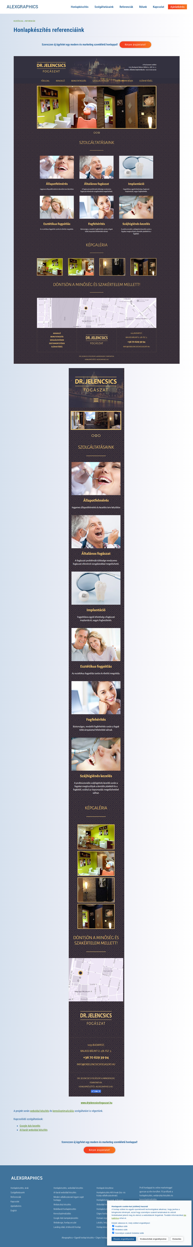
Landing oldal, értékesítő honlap (67, 1227)
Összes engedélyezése (123, 1239)
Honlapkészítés (80, 7)
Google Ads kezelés (30, 1125)
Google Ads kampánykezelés (66, 1218)
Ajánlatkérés (177, 7)
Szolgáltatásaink (104, 7)
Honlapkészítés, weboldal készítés (68, 1188)
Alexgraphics (67, 1237)
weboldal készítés (39, 1110)
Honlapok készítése (104, 1188)
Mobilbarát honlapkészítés (65, 1209)
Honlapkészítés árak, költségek (109, 1200)
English (14, 1210)
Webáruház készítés (62, 1204)
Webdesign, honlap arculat (65, 1222)
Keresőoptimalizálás (62, 1213)
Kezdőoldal (19, 21)
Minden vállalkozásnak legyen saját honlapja (69, 1198)
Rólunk (143, 7)
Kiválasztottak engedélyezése (153, 1239)
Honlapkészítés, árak (20, 1188)
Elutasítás (176, 1239)
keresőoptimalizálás (63, 1110)
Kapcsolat (158, 7)
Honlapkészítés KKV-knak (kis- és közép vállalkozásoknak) (110, 1194)
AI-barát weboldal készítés (33, 1129)
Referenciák (126, 7)
